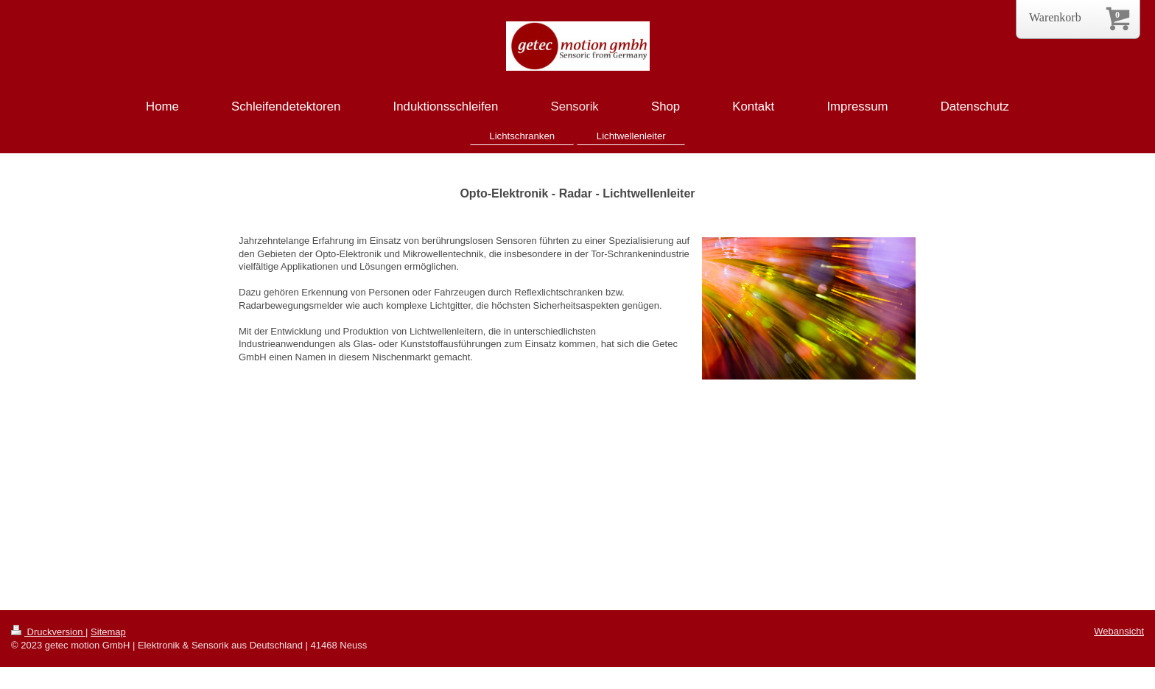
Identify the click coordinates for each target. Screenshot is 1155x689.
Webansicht (1119, 631)
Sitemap (108, 631)
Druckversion (48, 631)
